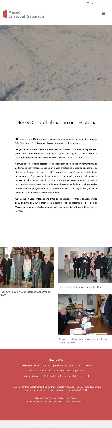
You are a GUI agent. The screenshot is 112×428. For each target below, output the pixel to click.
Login (87, 2)
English (92, 3)
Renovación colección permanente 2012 (80, 286)
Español (101, 3)
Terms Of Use (64, 425)
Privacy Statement (79, 425)
